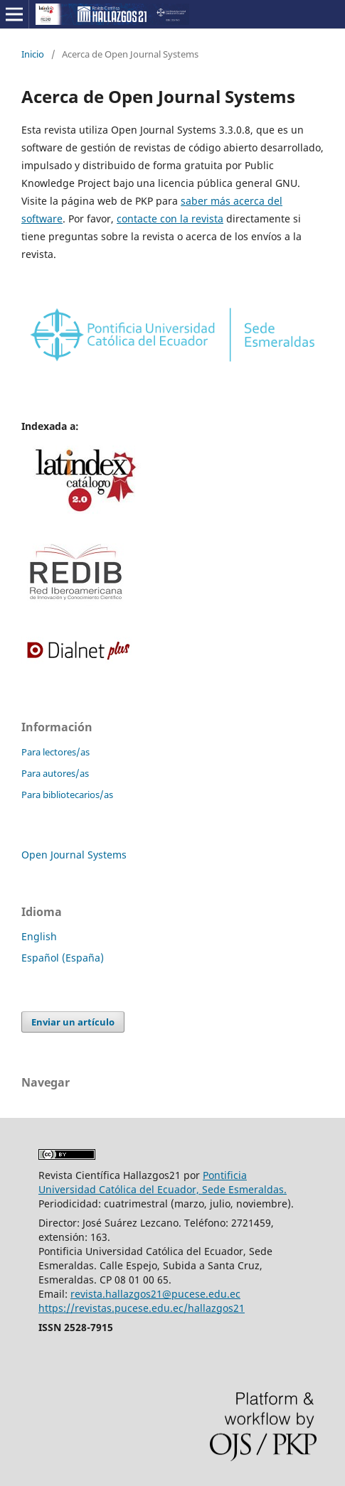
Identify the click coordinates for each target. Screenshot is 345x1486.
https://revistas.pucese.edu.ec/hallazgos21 (141, 1308)
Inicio (32, 54)
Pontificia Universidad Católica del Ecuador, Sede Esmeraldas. (162, 1182)
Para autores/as (55, 773)
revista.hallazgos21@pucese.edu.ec (155, 1294)
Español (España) (62, 957)
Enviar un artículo (73, 1022)
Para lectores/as (55, 751)
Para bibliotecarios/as (67, 794)
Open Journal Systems (74, 854)
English (39, 936)
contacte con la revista (170, 218)
